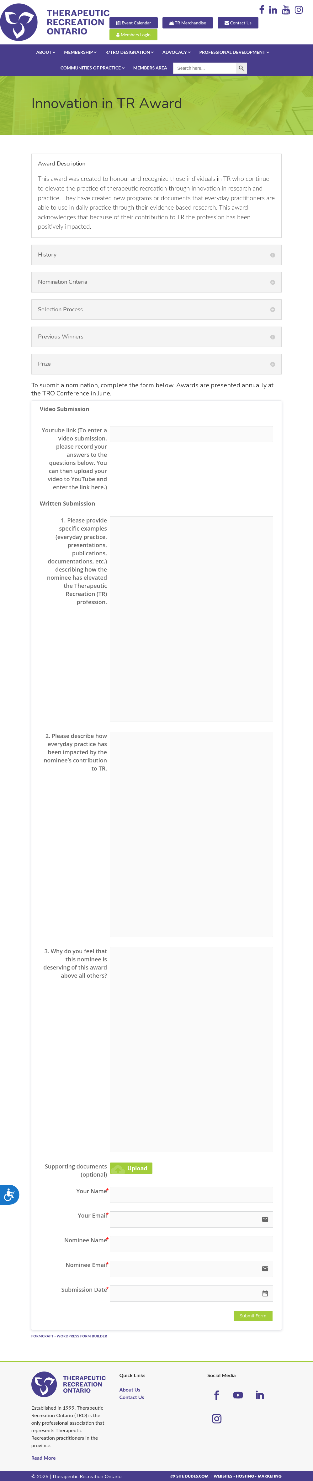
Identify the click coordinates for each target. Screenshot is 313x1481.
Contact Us (247, 23)
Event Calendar (143, 23)
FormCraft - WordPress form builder (69, 1335)
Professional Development (232, 51)
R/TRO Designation (127, 51)
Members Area (150, 67)
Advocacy (174, 51)
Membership (78, 51)
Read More (43, 1457)
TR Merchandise (197, 23)
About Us (130, 1389)
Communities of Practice (91, 67)
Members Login (143, 34)
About (43, 51)
